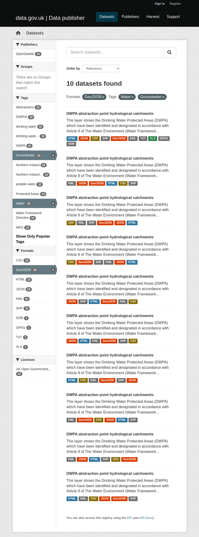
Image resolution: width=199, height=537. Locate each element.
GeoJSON (118, 138)
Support (173, 17)
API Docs (146, 518)
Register (175, 3)
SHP (105, 138)
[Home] (18, 33)
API (129, 518)
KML (133, 138)
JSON (84, 138)
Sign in (160, 3)
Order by (73, 68)
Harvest (152, 17)
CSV (95, 138)
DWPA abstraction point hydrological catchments (110, 114)
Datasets (106, 17)
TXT (143, 138)
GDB (71, 144)
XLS (152, 138)
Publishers (130, 17)
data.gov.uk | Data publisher (50, 18)
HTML (72, 138)
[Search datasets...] (115, 52)
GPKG (164, 138)
